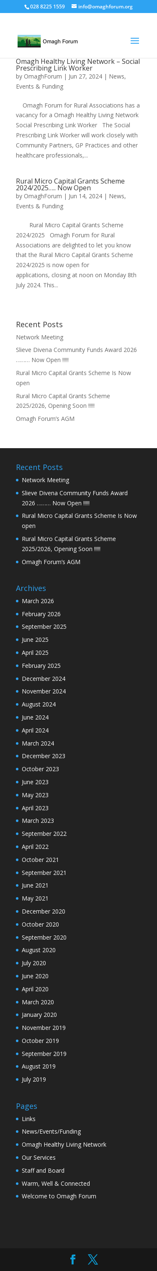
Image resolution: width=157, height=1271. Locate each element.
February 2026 (41, 614)
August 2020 (39, 950)
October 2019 (40, 1041)
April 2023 (35, 808)
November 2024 (44, 691)
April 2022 (35, 847)
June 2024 (35, 717)
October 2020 (40, 924)
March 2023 (38, 821)
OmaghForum (43, 76)
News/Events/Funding (51, 1131)
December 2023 (43, 756)
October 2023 (40, 769)
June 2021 (35, 885)
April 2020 (35, 989)
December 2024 (43, 679)
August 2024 (39, 704)
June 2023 (35, 782)
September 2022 (44, 834)
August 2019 (39, 1066)
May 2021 (35, 898)
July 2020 (34, 963)
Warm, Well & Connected (56, 1183)
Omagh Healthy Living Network (64, 1144)
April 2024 (35, 730)
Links (29, 1119)
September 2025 (44, 626)
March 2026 (38, 601)
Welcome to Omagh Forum (59, 1196)
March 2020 (38, 1002)
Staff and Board (43, 1170)
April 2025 (35, 653)
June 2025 (35, 639)
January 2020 (39, 1015)
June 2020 (35, 976)
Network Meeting (39, 337)
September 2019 (44, 1054)
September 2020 (44, 937)
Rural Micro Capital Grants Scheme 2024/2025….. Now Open (70, 184)
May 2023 (35, 795)
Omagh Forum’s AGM (45, 419)
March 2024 (38, 743)
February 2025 (41, 666)
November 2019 (44, 1028)
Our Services (39, 1157)
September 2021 (44, 873)
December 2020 (43, 911)
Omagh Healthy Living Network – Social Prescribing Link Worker (78, 65)
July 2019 (34, 1079)
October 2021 (40, 860)
